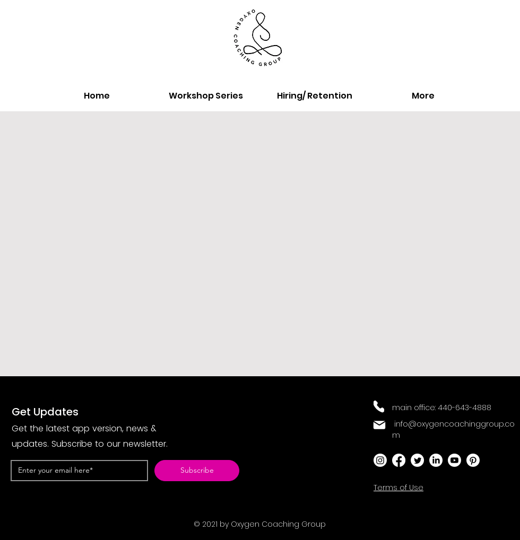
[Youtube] (454, 460)
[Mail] (379, 425)
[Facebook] (398, 460)
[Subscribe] (196, 470)
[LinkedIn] (436, 460)
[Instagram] (380, 460)
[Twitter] (417, 460)
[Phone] (379, 406)
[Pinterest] (473, 460)
